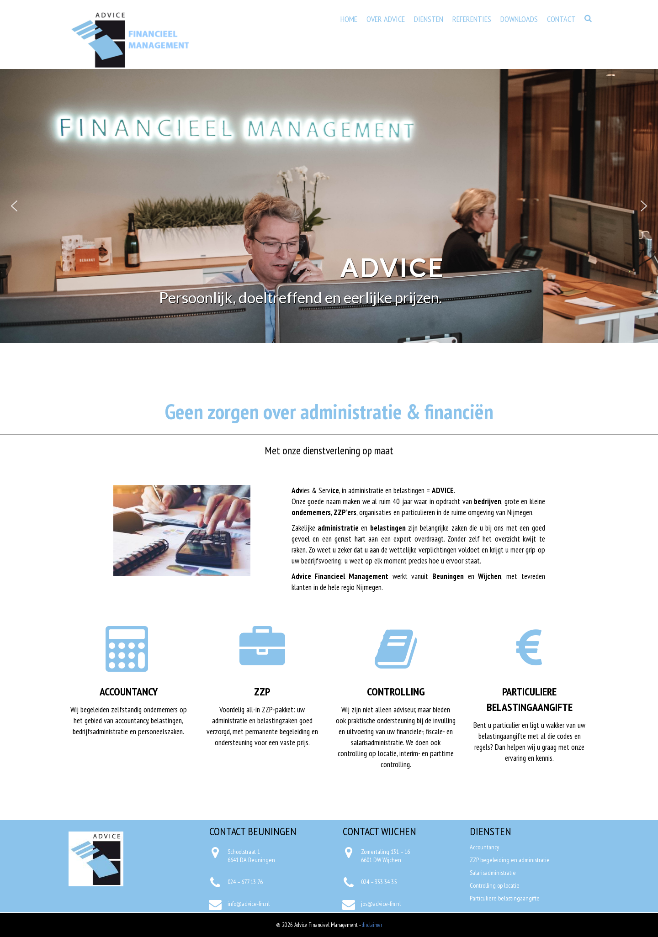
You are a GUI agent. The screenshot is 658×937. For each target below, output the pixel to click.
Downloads (519, 19)
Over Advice (385, 19)
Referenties (471, 19)
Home (348, 19)
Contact (561, 19)
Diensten (428, 19)
